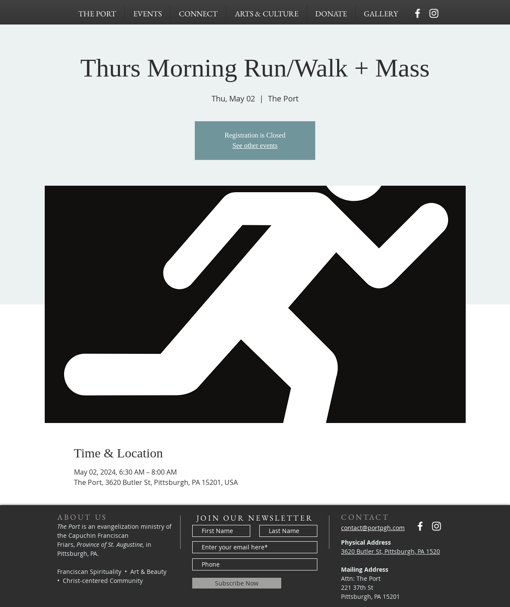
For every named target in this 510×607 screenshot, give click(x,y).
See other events (255, 145)
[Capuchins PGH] (418, 13)
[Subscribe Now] (236, 583)
